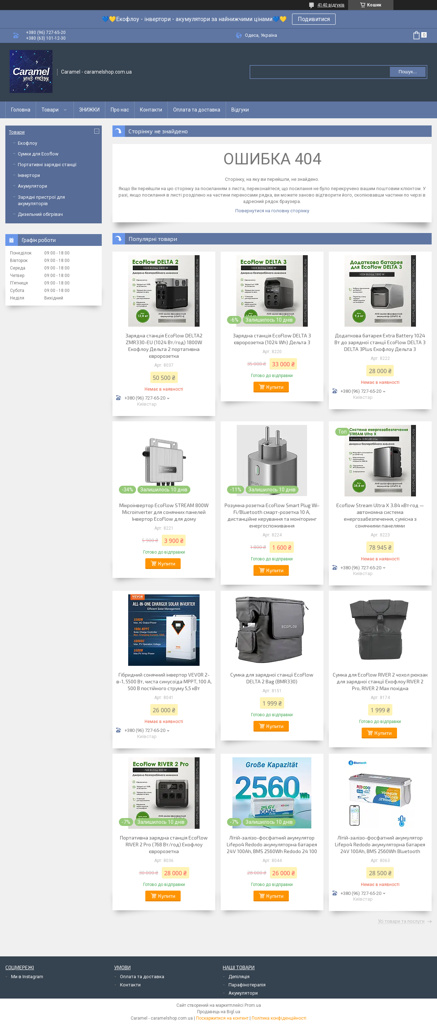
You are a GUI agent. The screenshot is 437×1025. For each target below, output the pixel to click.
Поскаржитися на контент (222, 1018)
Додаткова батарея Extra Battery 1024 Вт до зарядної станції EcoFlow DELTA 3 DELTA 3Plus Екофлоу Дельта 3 (380, 342)
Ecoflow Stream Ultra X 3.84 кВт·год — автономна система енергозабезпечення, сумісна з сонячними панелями (380, 515)
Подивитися (314, 19)
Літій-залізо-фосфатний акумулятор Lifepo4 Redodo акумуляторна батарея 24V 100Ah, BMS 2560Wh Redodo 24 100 (272, 844)
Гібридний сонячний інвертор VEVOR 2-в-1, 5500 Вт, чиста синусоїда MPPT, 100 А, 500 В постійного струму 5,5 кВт (164, 681)
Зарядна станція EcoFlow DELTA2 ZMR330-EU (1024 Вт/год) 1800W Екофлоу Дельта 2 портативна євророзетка (163, 345)
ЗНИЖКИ (89, 110)
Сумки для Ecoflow (38, 154)
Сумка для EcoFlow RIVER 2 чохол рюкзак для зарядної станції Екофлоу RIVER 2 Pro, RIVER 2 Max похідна (380, 681)
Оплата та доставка (196, 110)
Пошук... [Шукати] (407, 71)
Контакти (151, 110)
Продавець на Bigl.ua (218, 1011)
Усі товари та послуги (401, 921)
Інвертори (29, 175)
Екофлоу (27, 143)
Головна (20, 110)
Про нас (120, 110)
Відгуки (240, 110)
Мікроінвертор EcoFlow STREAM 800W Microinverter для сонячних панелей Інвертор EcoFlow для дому (164, 512)
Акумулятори (32, 186)
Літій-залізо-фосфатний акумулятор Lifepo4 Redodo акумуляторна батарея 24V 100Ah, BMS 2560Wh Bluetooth (380, 844)
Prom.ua (253, 1005)
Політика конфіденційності (279, 1018)
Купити (274, 387)
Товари (50, 110)
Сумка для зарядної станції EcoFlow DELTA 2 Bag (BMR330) (271, 678)
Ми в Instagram (27, 976)
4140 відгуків (331, 5)
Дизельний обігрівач (40, 214)
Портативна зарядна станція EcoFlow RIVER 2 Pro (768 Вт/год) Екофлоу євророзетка (164, 844)
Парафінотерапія (247, 984)
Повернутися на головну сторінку (272, 210)
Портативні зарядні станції (47, 164)
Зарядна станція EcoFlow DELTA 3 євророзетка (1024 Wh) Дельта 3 (272, 338)
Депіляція (239, 976)
